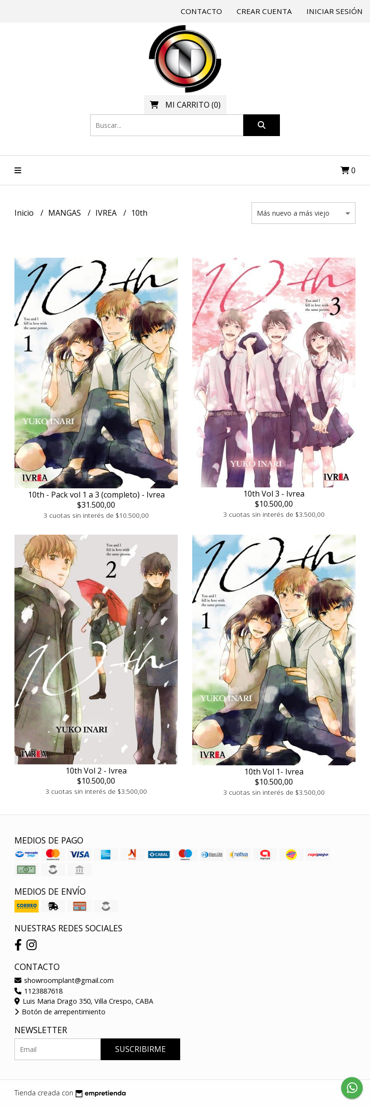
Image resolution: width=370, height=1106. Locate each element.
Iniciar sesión (334, 11)
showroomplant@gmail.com (64, 980)
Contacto (201, 11)
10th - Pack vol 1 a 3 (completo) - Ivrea (96, 494)
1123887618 (38, 990)
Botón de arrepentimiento (60, 1011)
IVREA (107, 212)
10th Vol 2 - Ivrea (96, 770)
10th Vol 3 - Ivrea (273, 493)
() (185, 104)
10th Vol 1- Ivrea (274, 771)
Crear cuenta (264, 11)
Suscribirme (140, 1049)
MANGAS (65, 212)
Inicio (25, 212)
